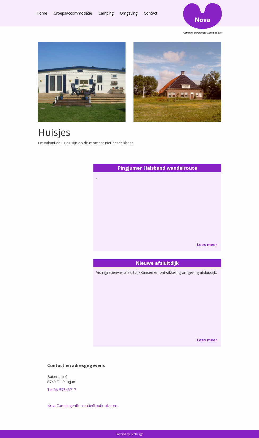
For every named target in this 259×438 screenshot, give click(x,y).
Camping (106, 13)
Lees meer (207, 244)
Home (42, 13)
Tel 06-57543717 (61, 389)
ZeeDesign (137, 434)
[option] (82, 82)
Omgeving (128, 13)
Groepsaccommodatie (73, 13)
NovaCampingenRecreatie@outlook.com (82, 405)
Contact (150, 13)
